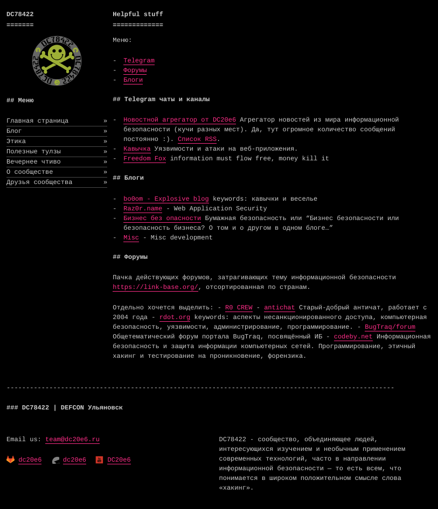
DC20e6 (118, 460)
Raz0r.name (142, 209)
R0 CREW (238, 308)
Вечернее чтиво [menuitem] (56, 162)
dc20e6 (29, 460)
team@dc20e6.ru (72, 439)
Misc (131, 238)
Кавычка (136, 149)
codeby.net (353, 337)
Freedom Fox (144, 158)
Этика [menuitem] (56, 141)
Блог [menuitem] (56, 131)
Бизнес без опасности (162, 218)
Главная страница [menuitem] (56, 121)
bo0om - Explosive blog (165, 199)
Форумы (135, 70)
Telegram (139, 61)
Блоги (133, 80)
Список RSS (197, 139)
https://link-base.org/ (155, 287)
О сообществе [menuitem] (56, 172)
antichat (279, 308)
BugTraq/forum (390, 327)
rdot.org (175, 317)
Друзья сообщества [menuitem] (56, 182)
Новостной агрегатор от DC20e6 (179, 120)
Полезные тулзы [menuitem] (56, 152)
